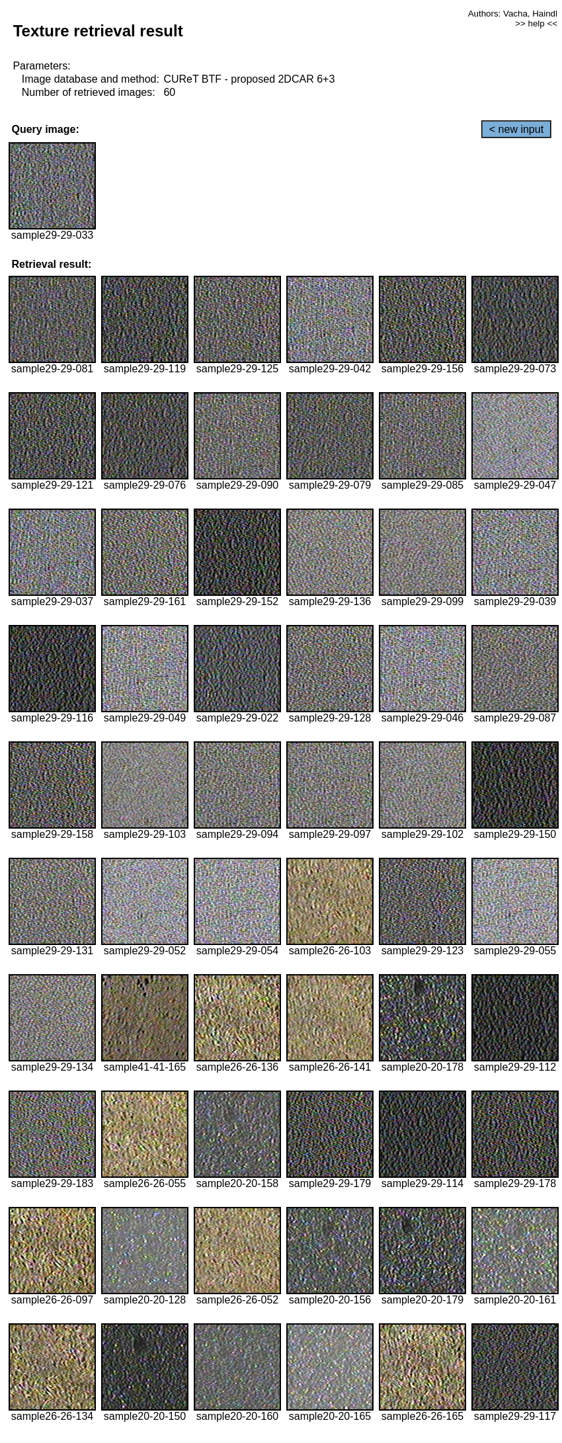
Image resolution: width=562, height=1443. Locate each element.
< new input (516, 129)
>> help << (536, 23)
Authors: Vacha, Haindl (512, 14)
